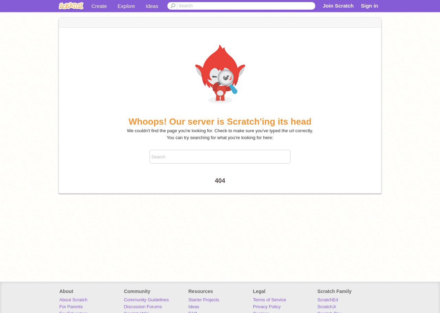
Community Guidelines (146, 299)
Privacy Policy (267, 306)
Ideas (152, 6)
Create (99, 6)
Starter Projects (203, 299)
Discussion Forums (143, 306)
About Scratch (73, 299)
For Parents (71, 306)
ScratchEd (327, 299)
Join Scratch (338, 6)
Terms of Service (269, 299)
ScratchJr (326, 306)
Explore (126, 6)
